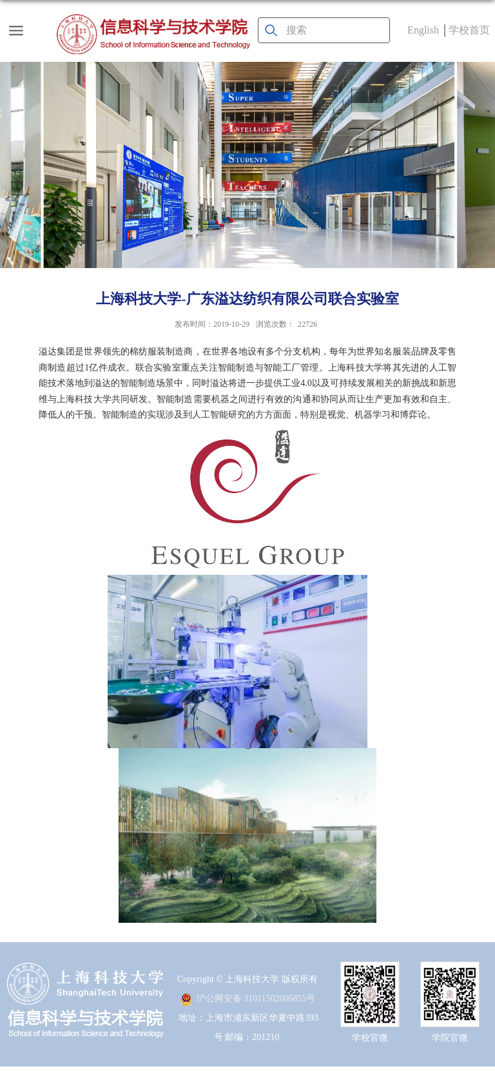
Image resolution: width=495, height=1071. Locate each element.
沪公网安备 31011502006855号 (248, 998)
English (423, 29)
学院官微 (450, 1038)
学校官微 (370, 1038)
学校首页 (469, 29)
